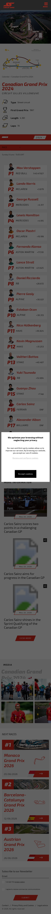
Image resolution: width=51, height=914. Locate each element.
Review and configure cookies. (25, 458)
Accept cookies (25, 474)
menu (45, 5)
